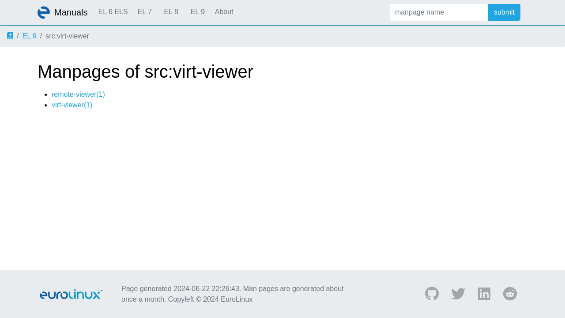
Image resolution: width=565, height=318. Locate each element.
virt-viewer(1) (72, 105)
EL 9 (197, 11)
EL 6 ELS (113, 11)
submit (504, 12)
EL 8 (171, 11)
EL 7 (144, 11)
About (224, 11)
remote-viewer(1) (78, 94)
